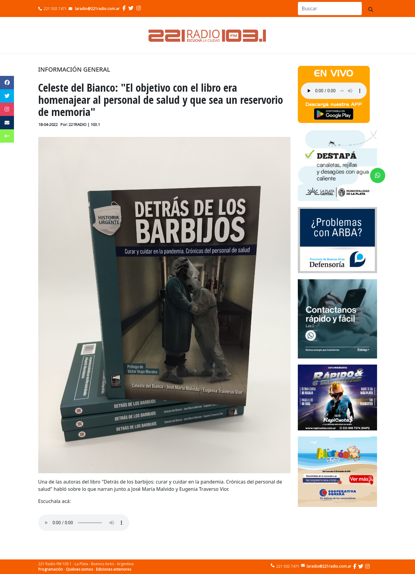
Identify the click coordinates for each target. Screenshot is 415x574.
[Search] (330, 8)
